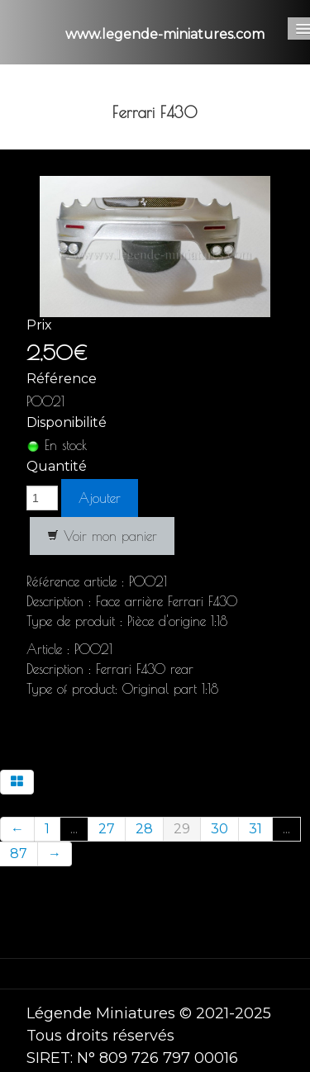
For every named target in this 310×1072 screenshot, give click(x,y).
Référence (61, 379)
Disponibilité (66, 422)
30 (219, 829)
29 (182, 829)
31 (255, 829)
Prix (39, 325)
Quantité (56, 466)
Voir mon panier (102, 536)
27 (106, 829)
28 (144, 829)
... (74, 829)
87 (18, 853)
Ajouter (100, 498)
